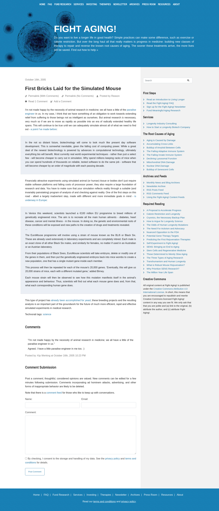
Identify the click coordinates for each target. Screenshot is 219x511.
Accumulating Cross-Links (160, 144)
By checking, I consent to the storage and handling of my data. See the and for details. (80, 460)
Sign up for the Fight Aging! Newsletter (166, 106)
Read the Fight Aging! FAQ (160, 103)
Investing (91, 4)
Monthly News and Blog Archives (163, 182)
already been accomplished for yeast (71, 300)
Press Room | (152, 495)
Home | (38, 495)
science (47, 314)
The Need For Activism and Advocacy (165, 228)
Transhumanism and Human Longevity (166, 261)
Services (79, 4)
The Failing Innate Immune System (164, 155)
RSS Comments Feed (158, 193)
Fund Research (62, 4)
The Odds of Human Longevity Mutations (167, 225)
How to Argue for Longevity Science (165, 221)
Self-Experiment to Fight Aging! (162, 243)
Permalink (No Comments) (79, 96)
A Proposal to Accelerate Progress (164, 210)
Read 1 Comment (38, 101)
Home (42, 4)
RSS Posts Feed (155, 190)
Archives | (136, 495)
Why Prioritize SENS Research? (163, 268)
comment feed (54, 392)
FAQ (50, 4)
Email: (84, 399)
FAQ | (48, 495)
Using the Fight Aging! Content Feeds (165, 197)
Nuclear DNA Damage (158, 165)
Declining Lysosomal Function (162, 158)
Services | (79, 495)
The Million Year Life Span (160, 272)
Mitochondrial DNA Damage (161, 162)
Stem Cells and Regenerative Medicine (166, 250)
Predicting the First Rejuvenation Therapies (168, 239)
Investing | (93, 495)
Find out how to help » (84, 49)
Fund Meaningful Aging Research (163, 110)
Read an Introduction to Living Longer (166, 99)
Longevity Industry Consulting (162, 123)
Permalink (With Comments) (43, 96)
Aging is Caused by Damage (161, 140)
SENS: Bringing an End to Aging (163, 246)
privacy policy (112, 458)
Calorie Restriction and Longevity (163, 214)
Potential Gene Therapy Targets (163, 236)
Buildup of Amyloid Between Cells (164, 147)
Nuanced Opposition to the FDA (163, 232)
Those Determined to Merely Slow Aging (167, 254)
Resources (164, 4)
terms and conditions (104, 501)
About (176, 4)
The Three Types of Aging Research (165, 257)
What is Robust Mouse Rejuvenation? (166, 265)
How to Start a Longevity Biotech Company (168, 127)
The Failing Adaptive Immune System (165, 151)
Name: (28, 399)
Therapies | (107, 495)
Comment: (30, 412)
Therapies (105, 4)
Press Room (149, 4)
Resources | (168, 495)
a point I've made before (44, 129)
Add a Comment (62, 101)
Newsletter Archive (156, 186)
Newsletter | (122, 495)
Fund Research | (63, 495)
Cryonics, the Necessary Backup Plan (166, 217)
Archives (134, 4)
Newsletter (120, 4)
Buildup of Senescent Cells (160, 169)
